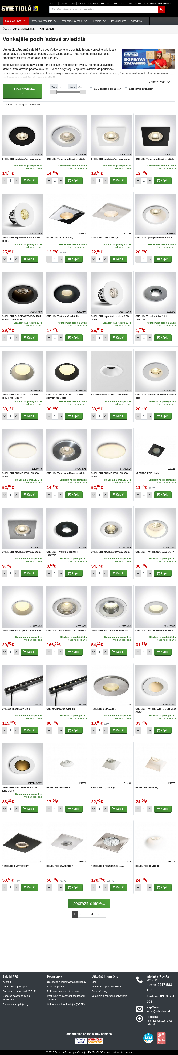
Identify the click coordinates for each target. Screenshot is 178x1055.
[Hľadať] (161, 9)
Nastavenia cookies (121, 1052)
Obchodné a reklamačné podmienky (66, 981)
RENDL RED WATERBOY (15, 866)
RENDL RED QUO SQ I (103, 787)
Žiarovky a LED (138, 21)
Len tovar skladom (141, 88)
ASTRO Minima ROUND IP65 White (109, 394)
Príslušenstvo (118, 21)
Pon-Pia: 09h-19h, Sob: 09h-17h (159, 1022)
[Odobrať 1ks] (4, 180)
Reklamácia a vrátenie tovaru (63, 991)
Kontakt (81, 3)
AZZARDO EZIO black (147, 473)
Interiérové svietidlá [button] (44, 21)
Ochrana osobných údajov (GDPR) (66, 1004)
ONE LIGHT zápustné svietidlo (62, 316)
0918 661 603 (98, 3)
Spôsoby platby (55, 986)
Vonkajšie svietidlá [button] (75, 21)
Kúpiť (28, 180)
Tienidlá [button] (99, 21)
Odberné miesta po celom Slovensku (16, 998)
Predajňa (53, 3)
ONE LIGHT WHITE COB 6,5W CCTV (154, 552)
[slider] (53, 92)
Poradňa (63, 3)
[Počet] (10, 180)
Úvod (6, 28)
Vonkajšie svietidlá (24, 28)
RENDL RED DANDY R (58, 787)
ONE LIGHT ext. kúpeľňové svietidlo (21, 159)
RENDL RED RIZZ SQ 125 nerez (107, 866)
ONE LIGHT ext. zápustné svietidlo (109, 630)
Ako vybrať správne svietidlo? (107, 986)
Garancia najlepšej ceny (16, 1004)
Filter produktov (22, 91)
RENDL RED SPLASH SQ (59, 237)
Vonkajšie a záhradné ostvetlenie (109, 996)
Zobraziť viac (159, 81)
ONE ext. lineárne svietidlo (16, 709)
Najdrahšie (35, 104)
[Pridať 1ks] (16, 180)
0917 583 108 (122, 3)
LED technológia (107, 88)
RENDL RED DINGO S (147, 866)
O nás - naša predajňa (15, 986)
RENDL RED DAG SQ (146, 787)
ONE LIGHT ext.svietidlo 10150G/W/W (66, 630)
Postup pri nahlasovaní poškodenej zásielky (66, 998)
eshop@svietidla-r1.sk (159, 1011)
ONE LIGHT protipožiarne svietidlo (153, 237)
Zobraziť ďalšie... (89, 903)
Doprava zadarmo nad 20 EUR (19, 991)
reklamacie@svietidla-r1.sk (153, 3)
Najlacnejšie (21, 104)
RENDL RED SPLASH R (103, 709)
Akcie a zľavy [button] (15, 21)
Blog (73, 3)
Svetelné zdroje (100, 991)
